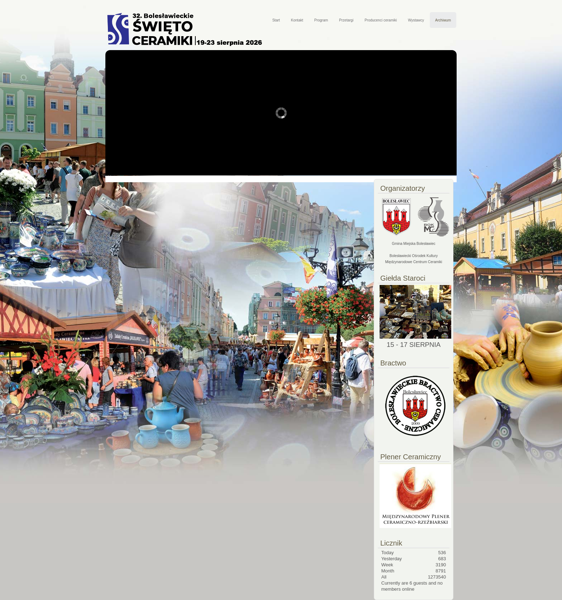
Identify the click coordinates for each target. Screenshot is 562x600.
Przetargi (346, 20)
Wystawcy (416, 20)
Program (321, 20)
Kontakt (297, 20)
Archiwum (443, 20)
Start (276, 20)
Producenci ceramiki (381, 20)
